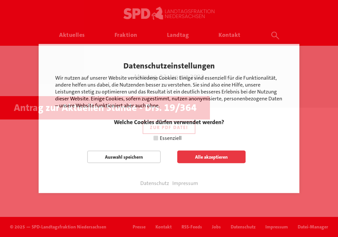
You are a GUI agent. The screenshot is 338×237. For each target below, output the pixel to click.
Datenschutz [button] (154, 183)
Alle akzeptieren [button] (211, 157)
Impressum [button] (185, 183)
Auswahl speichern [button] (124, 157)
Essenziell (171, 138)
